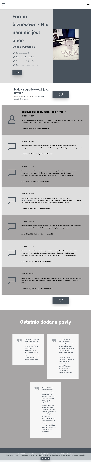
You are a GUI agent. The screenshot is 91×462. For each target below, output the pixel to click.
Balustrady (33, 96)
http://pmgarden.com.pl (29, 200)
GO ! (17, 73)
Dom (26, 96)
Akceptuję (45, 459)
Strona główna (19, 96)
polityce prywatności (78, 455)
